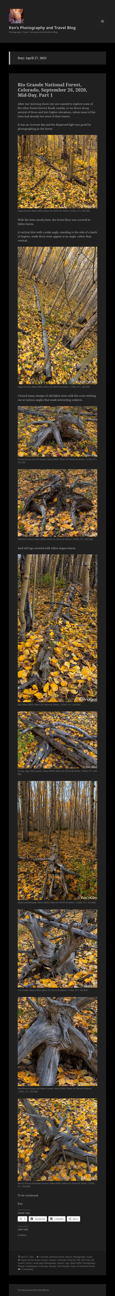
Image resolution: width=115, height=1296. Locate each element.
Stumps (52, 1266)
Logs (67, 1263)
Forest (29, 1263)
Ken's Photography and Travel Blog (42, 27)
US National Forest (86, 1266)
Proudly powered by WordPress (33, 1290)
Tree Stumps (63, 1266)
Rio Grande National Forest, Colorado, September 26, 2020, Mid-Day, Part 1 (52, 89)
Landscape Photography (44, 1263)
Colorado (43, 1256)
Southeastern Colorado (36, 1266)
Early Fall (71, 1259)
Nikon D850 (76, 1263)
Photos (21, 1266)
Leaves (60, 1263)
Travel (89, 1256)
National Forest (56, 1256)
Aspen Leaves (41, 1259)
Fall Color (85, 1259)
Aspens (52, 1259)
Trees (73, 1266)
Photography (79, 1256)
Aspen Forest (27, 1259)
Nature (68, 1256)
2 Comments (27, 1269)
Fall (78, 1259)
